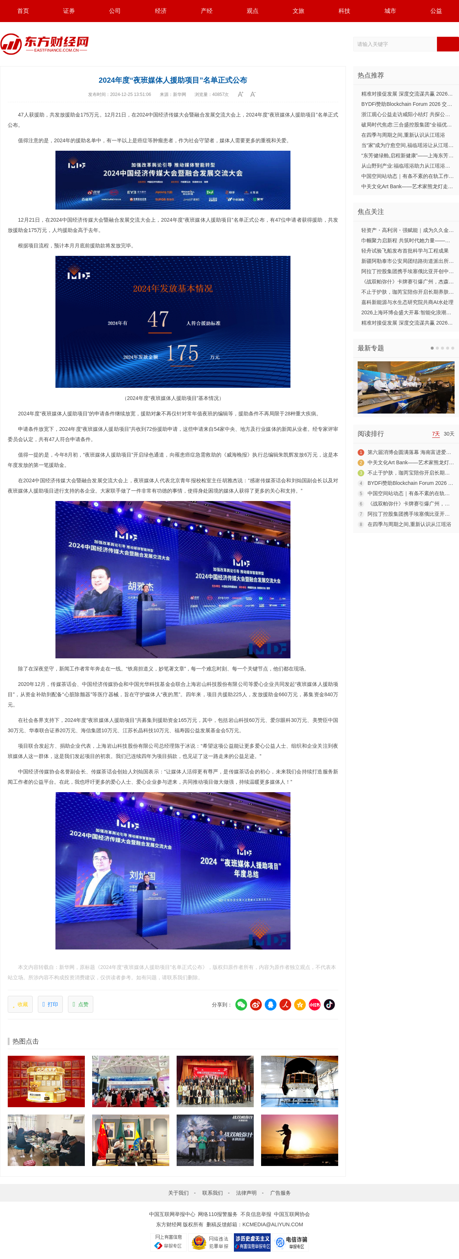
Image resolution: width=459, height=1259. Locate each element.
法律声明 (246, 1193)
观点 (253, 11)
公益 (436, 11)
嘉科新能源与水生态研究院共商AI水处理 (407, 302)
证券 (69, 11)
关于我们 (178, 1193)
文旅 (298, 11)
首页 (23, 11)
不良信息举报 (256, 1214)
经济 (161, 11)
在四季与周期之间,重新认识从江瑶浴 (403, 135)
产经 (207, 11)
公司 (115, 11)
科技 (344, 11)
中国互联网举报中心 (172, 1214)
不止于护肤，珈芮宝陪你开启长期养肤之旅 (410, 292)
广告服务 (280, 1193)
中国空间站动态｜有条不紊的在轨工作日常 (410, 176)
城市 (390, 11)
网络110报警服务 (217, 1214)
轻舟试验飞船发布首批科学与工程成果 (405, 251)
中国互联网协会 (292, 1214)
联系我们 (212, 1193)
